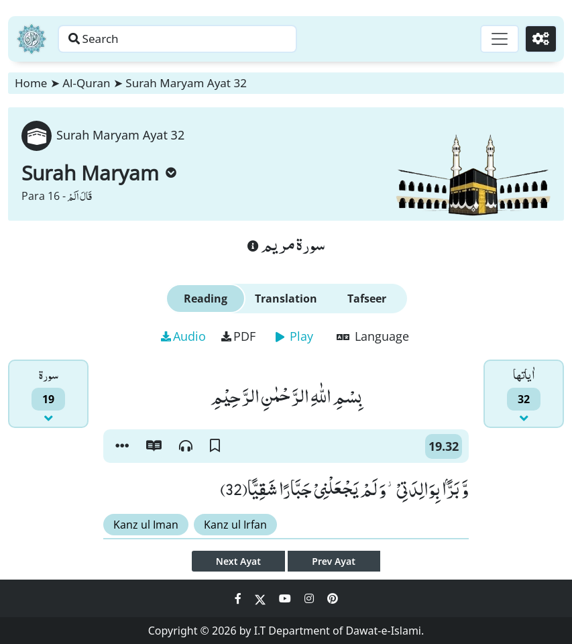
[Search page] (210, 39)
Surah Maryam (98, 172)
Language (373, 336)
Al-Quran (86, 83)
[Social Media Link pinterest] (332, 598)
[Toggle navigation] (495, 39)
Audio (183, 336)
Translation (286, 298)
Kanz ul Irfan (235, 524)
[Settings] (539, 39)
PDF (238, 336)
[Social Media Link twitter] (261, 598)
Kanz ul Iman (145, 524)
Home (31, 83)
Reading (205, 298)
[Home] (31, 38)
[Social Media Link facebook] (239, 598)
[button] (122, 446)
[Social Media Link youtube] (286, 598)
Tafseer (366, 298)
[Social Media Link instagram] (310, 598)
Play (294, 336)
